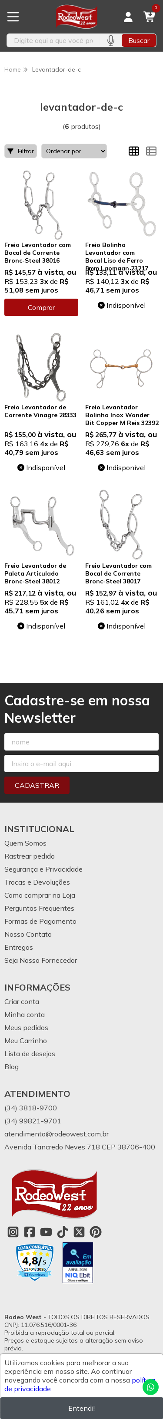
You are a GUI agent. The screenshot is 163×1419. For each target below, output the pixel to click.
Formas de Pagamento (40, 921)
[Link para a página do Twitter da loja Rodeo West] (79, 1232)
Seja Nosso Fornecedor (40, 960)
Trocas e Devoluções (37, 882)
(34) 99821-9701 (32, 1120)
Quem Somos (25, 843)
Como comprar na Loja (39, 895)
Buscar (139, 40)
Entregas (18, 947)
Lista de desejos (29, 1053)
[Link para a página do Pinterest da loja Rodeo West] (96, 1232)
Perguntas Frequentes (39, 908)
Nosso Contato (28, 934)
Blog (11, 1066)
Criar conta (21, 1001)
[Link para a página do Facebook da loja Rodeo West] (29, 1232)
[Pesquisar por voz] (111, 40)
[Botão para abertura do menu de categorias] (13, 16)
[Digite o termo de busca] (53, 40)
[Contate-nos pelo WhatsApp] (151, 1387)
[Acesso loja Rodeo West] (128, 16)
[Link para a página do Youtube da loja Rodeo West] (46, 1232)
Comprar (41, 307)
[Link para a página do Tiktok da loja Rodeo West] (63, 1232)
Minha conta (24, 1014)
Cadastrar (37, 785)
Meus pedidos (26, 1027)
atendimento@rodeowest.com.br (56, 1133)
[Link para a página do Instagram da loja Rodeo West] (13, 1232)
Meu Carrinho (25, 1040)
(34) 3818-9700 (30, 1107)
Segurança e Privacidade (43, 869)
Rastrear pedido (29, 856)
